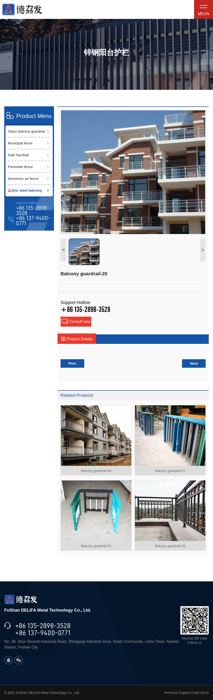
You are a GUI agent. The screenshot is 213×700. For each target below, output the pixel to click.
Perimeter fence (20, 167)
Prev (72, 363)
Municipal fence (20, 143)
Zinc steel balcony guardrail (25, 192)
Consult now (76, 321)
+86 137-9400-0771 (33, 221)
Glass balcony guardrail (26, 131)
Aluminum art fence (23, 179)
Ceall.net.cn (200, 693)
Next (194, 363)
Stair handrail (18, 155)
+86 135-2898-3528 (32, 211)
